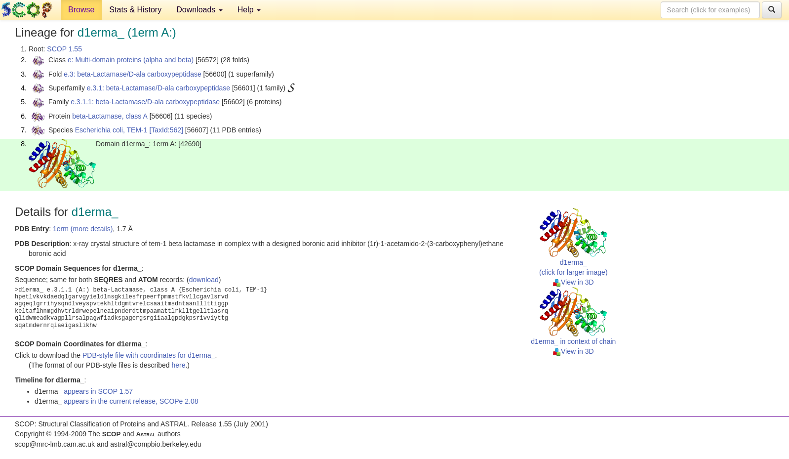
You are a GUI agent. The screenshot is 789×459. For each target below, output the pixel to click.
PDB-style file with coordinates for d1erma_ (148, 355)
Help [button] (249, 9)
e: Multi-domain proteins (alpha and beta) (131, 60)
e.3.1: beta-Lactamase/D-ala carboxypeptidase (158, 88)
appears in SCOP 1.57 (98, 391)
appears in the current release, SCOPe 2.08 (131, 401)
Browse (81, 9)
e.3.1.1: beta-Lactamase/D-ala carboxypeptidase (145, 102)
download (204, 280)
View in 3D (573, 282)
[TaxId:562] (166, 130)
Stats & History (135, 9)
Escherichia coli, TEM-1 (111, 130)
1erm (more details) (83, 229)
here (178, 365)
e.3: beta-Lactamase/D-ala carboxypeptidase (132, 74)
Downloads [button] (199, 9)
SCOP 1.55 (64, 49)
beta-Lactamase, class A (110, 116)
